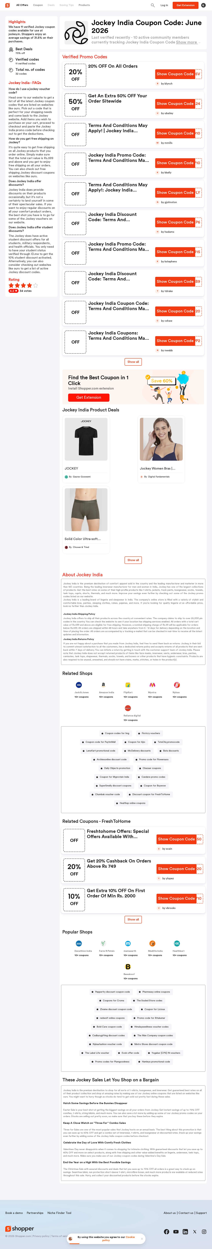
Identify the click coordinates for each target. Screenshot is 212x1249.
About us (170, 1212)
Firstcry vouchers (151, 733)
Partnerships (35, 1212)
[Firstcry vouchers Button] (149, 733)
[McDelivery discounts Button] (138, 751)
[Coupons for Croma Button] (112, 1001)
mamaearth (130, 951)
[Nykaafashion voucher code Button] (106, 1044)
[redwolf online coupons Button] (111, 1018)
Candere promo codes (153, 777)
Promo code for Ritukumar (151, 1018)
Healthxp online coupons (132, 803)
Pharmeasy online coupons (156, 992)
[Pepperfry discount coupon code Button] (111, 992)
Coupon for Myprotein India (114, 777)
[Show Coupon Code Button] (175, 74)
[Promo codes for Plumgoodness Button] (111, 1062)
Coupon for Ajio (136, 742)
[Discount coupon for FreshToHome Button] (150, 794)
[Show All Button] (133, 919)
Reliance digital (132, 716)
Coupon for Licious (155, 1009)
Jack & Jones (82, 692)
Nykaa (176, 692)
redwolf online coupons (112, 1018)
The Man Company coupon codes (155, 1035)
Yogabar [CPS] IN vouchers (166, 1053)
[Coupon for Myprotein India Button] (113, 777)
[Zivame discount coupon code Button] (114, 1009)
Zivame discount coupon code (116, 1009)
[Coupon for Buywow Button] (153, 786)
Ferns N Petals (107, 951)
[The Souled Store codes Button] (148, 1001)
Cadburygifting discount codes (108, 1035)
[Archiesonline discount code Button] (110, 760)
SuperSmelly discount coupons (115, 786)
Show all (133, 919)
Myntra (152, 692)
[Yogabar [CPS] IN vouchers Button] (164, 1053)
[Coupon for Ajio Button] (135, 742)
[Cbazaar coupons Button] (150, 768)
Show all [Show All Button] (133, 361)
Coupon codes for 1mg (117, 733)
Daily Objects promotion (117, 768)
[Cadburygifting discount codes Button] (107, 1036)
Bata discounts (171, 751)
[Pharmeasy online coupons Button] (155, 992)
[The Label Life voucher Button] (95, 1053)
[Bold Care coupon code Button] (108, 1027)
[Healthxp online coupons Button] (131, 803)
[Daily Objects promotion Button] (116, 768)
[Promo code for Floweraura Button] (152, 760)
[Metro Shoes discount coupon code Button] (152, 1044)
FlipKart (128, 692)
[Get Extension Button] (88, 398)
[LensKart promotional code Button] (99, 751)
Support (201, 1212)
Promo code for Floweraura (153, 759)
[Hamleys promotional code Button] (154, 1062)
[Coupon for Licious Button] (153, 1009)
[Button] (164, 5)
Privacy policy (41, 1236)
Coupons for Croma (113, 1000)
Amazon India (106, 692)
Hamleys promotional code (156, 1062)
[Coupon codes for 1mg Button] (115, 733)
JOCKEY (71, 468)
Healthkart (179, 951)
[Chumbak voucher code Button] (106, 794)
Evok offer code (130, 1053)
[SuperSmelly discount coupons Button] (114, 786)
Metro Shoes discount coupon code (153, 1044)
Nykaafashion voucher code (107, 1044)
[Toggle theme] (203, 5)
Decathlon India (83, 951)
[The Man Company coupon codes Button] (154, 1036)
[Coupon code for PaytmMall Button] (99, 742)
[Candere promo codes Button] (152, 777)
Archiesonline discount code (112, 759)
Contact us (185, 1212)
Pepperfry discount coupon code (112, 992)
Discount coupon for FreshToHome (151, 794)
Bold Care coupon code (109, 1027)
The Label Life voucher (97, 1053)
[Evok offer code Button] (129, 1053)
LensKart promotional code (100, 751)
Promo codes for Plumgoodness (112, 1062)
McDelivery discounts (139, 751)
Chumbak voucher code (107, 794)
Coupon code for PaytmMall (101, 742)
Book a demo (14, 1212)
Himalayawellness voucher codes (151, 1027)
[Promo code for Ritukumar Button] (150, 1018)
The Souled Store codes (149, 1000)
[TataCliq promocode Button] (167, 742)
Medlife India (155, 951)
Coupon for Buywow (155, 786)
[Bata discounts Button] (170, 751)
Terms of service (61, 1236)
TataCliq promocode (169, 742)
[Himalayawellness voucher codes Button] (150, 1027)
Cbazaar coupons (152, 768)
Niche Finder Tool (59, 1212)
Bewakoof (129, 974)
